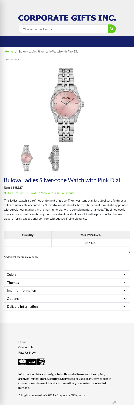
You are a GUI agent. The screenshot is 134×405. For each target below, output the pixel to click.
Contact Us (25, 347)
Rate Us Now (27, 352)
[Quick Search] (63, 28)
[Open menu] (126, 42)
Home (22, 342)
